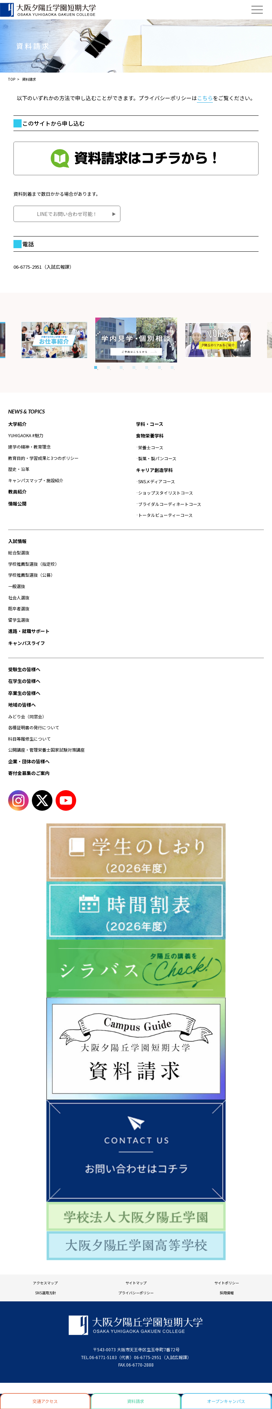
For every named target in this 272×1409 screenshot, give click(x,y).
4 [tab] (133, 367)
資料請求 (135, 1401)
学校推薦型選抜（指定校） (33, 564)
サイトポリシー (226, 1282)
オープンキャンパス (226, 1401)
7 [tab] (172, 367)
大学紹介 (17, 424)
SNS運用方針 (45, 1292)
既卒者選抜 (18, 608)
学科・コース (149, 424)
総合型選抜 (18, 552)
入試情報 (17, 541)
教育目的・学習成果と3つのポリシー (43, 458)
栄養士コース (150, 447)
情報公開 (17, 503)
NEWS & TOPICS (26, 411)
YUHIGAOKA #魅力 (25, 435)
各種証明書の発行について (33, 727)
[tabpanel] (136, 340)
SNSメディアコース (156, 481)
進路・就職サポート (29, 631)
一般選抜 (16, 586)
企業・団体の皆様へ (29, 761)
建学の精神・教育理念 (29, 447)
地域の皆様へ (22, 704)
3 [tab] (121, 367)
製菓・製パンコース (157, 458)
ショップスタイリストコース (165, 493)
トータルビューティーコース (165, 515)
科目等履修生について (29, 739)
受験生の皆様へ (24, 669)
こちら (205, 98)
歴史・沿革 (18, 469)
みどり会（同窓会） (27, 716)
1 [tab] (95, 367)
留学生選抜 (18, 620)
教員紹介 (17, 491)
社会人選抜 (18, 597)
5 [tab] (146, 367)
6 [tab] (159, 367)
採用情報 (227, 1292)
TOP (11, 79)
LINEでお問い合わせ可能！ (67, 213)
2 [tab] (108, 367)
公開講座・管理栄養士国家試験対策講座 (46, 750)
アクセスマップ (45, 1282)
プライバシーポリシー (136, 1292)
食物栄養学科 (150, 435)
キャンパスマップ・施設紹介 (35, 480)
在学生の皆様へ (24, 681)
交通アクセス (45, 1401)
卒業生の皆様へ (24, 693)
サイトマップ (136, 1282)
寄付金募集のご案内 (29, 773)
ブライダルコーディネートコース (169, 504)
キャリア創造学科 (154, 470)
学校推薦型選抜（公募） (31, 575)
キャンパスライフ (26, 643)
